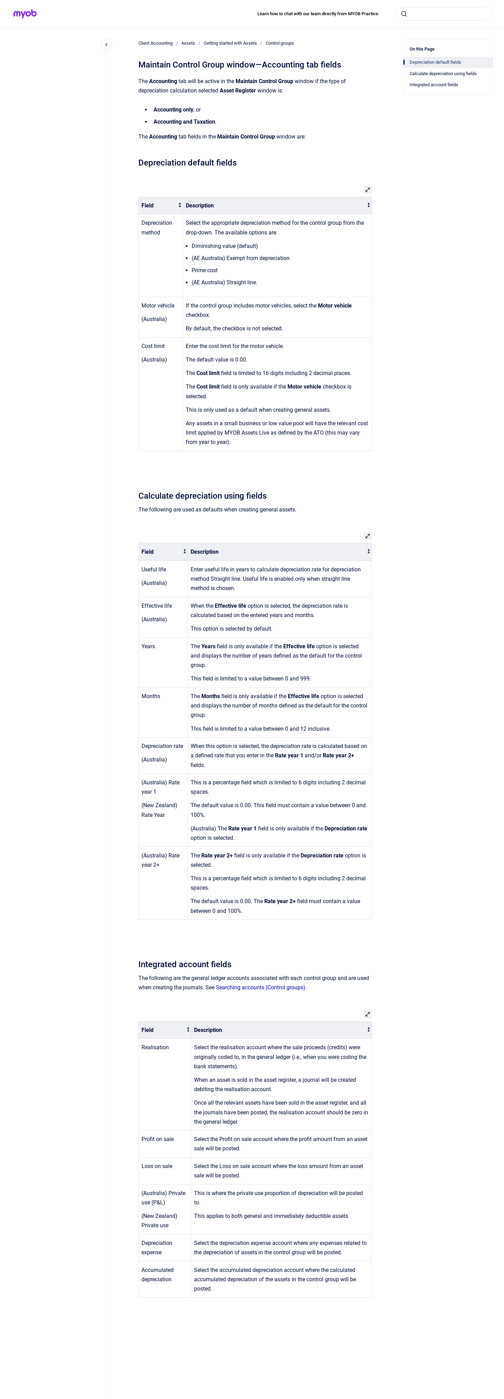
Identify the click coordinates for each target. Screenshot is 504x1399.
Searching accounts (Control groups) (260, 987)
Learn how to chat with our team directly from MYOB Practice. (318, 13)
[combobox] (444, 13)
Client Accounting (155, 43)
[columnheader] (160, 205)
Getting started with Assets (230, 43)
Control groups (280, 43)
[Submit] (404, 13)
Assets (188, 43)
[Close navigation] (106, 44)
